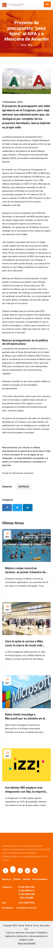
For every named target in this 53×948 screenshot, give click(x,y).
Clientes (17, 879)
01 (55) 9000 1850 (26, 887)
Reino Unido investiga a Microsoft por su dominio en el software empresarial (25, 718)
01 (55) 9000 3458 (26, 894)
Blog (30, 45)
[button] (47, 4)
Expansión (28, 473)
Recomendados (40, 879)
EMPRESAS (23, 487)
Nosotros (6, 879)
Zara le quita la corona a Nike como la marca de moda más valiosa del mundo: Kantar (24, 645)
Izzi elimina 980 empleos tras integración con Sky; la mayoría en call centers (25, 791)
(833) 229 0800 (26, 898)
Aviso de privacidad (26, 943)
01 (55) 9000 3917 (26, 891)
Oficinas (27, 879)
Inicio (23, 45)
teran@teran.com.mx (26, 908)
